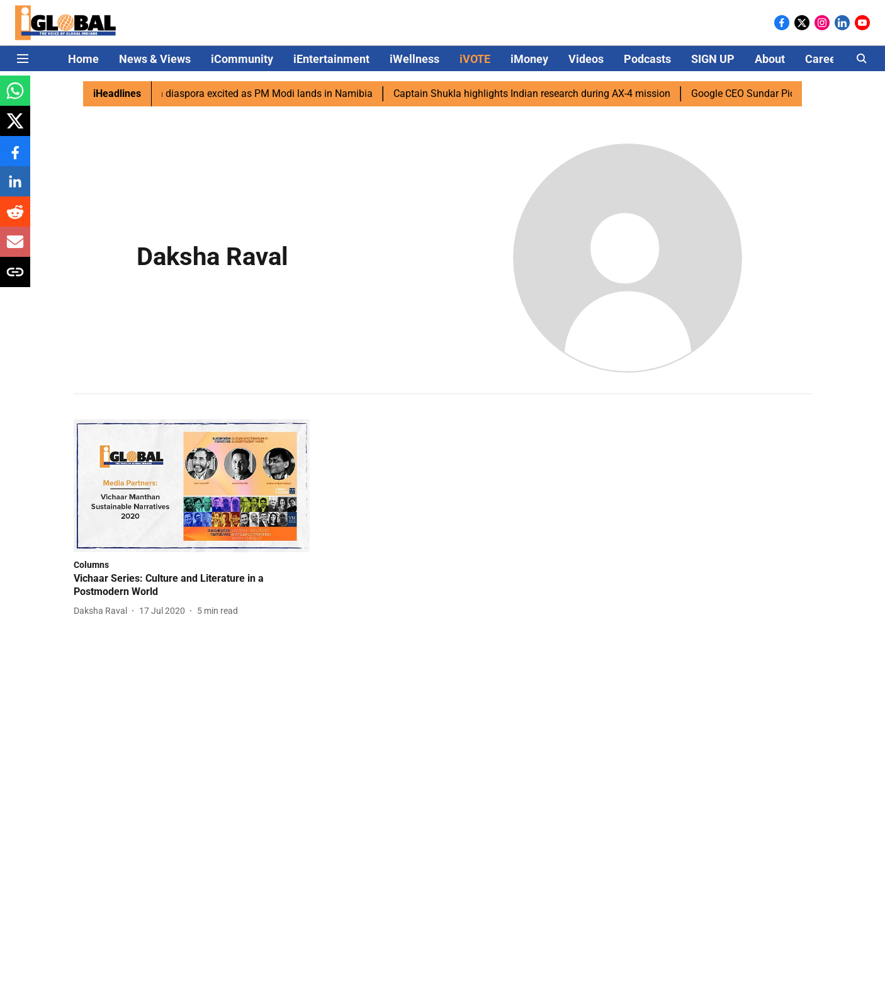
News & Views (155, 58)
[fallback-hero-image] (192, 485)
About (770, 58)
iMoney (529, 58)
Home (83, 58)
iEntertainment (331, 58)
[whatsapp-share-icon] (15, 97)
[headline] (192, 585)
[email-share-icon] (15, 248)
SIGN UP (713, 58)
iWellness (414, 58)
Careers (825, 58)
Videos (586, 58)
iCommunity (242, 58)
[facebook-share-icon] (15, 158)
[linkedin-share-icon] (15, 188)
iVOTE (474, 58)
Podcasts (647, 58)
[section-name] (91, 564)
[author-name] (103, 611)
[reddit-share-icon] (15, 218)
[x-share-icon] (15, 127)
